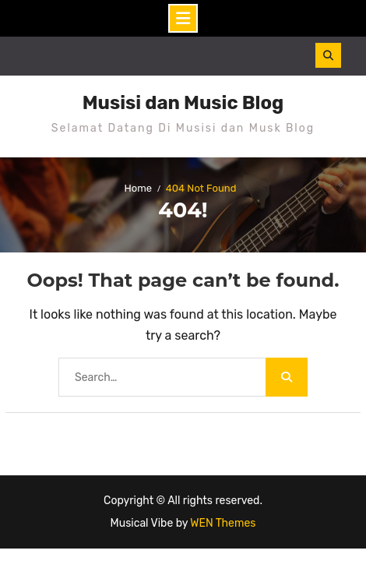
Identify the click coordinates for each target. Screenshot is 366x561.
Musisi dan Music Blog (183, 103)
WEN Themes (222, 523)
